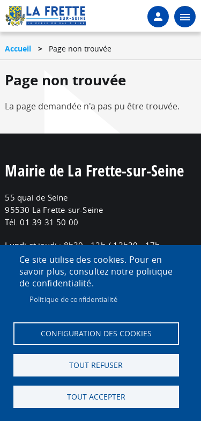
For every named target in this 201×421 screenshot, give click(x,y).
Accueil (18, 48)
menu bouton (185, 16)
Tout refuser (96, 365)
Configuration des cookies (96, 333)
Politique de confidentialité (73, 299)
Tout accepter (96, 397)
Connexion (158, 16)
